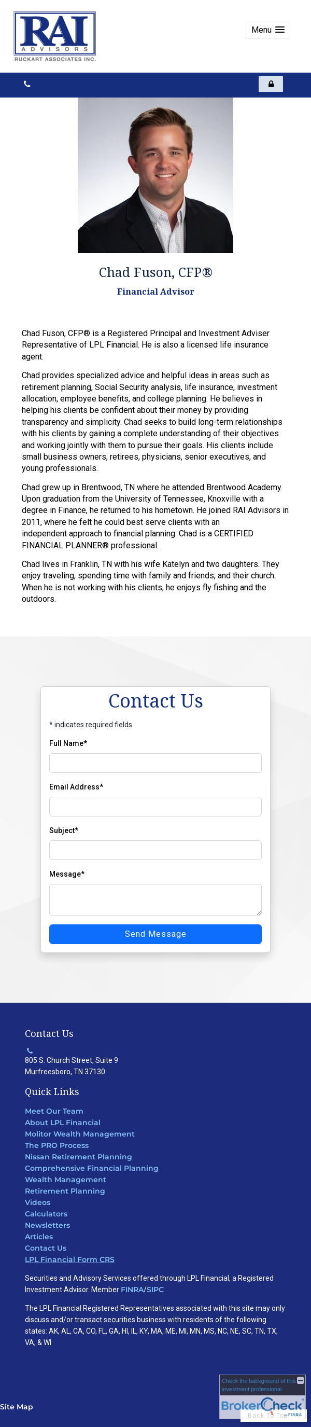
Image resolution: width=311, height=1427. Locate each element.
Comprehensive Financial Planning (92, 1168)
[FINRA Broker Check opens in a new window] (262, 1397)
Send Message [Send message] (156, 934)
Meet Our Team (54, 1111)
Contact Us (45, 1248)
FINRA (132, 1289)
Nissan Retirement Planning (78, 1156)
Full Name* (68, 743)
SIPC (155, 1289)
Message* (66, 874)
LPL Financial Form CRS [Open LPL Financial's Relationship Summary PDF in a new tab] (70, 1259)
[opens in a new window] (271, 84)
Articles (39, 1236)
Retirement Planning (65, 1191)
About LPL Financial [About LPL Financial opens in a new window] (63, 1122)
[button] (268, 30)
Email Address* (76, 787)
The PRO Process (57, 1145)
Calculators (46, 1213)
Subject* (63, 830)
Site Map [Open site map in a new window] (16, 1406)
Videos (37, 1202)
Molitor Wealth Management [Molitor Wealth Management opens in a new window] (80, 1134)
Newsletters (47, 1225)
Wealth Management (65, 1179)
